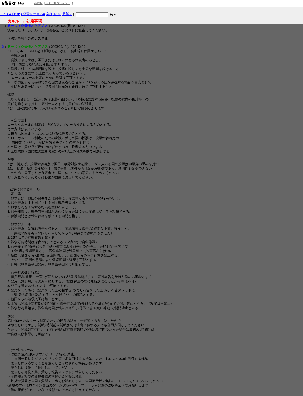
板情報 (38, 3)
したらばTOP (10, 14)
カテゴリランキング (57, 3)
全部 (49, 14)
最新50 (67, 14)
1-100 (57, 14)
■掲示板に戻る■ (33, 14)
